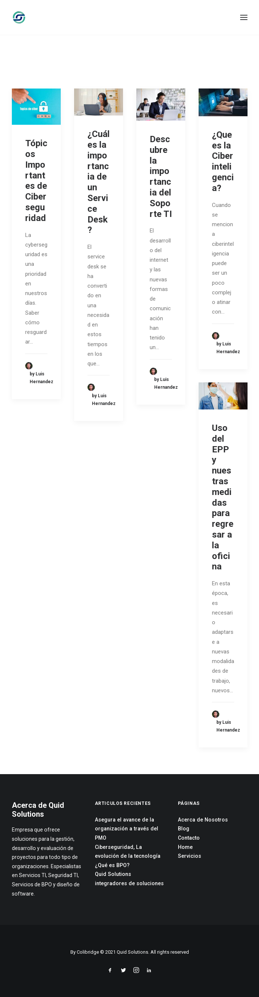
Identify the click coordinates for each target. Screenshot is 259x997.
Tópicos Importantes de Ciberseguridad (36, 180)
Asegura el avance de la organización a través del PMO (126, 829)
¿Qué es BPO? (112, 865)
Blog (183, 829)
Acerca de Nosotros (203, 820)
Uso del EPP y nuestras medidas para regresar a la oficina (222, 497)
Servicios (189, 856)
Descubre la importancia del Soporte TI (161, 176)
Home (185, 847)
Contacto (189, 838)
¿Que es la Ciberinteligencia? (223, 161)
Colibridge (88, 952)
